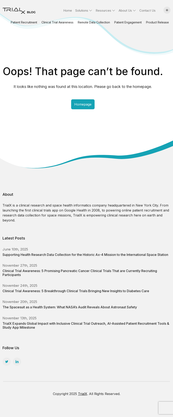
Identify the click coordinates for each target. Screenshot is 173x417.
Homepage (82, 104)
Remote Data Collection (94, 22)
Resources (103, 10)
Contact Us (147, 10)
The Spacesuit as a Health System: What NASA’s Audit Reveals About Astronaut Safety (69, 307)
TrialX (82, 394)
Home (67, 10)
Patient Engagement (128, 22)
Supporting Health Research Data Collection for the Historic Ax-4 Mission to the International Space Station (85, 255)
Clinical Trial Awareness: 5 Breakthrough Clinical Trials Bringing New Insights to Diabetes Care (75, 291)
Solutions (81, 10)
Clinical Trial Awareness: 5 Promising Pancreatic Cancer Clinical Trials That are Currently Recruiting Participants (79, 273)
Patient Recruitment (24, 22)
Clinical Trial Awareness (57, 22)
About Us (125, 10)
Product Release (157, 22)
